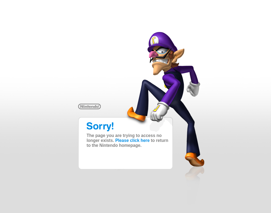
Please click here (132, 140)
